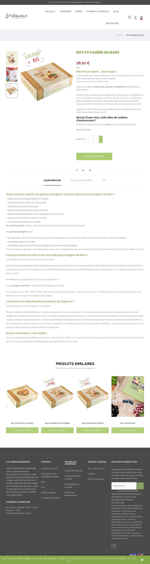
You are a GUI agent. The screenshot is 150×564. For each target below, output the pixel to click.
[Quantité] (93, 139)
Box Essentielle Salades (22, 423)
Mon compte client (96, 480)
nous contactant (134, 526)
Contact (91, 475)
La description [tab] (52, 180)
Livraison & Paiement (50, 499)
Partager (76, 170)
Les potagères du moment (72, 486)
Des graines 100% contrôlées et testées (50, 476)
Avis (104, 180)
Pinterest (90, 170)
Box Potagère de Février (92, 423)
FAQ (43, 488)
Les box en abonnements (71, 494)
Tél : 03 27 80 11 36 (96, 470)
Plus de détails (83, 130)
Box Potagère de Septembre (57, 423)
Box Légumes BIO (127, 423)
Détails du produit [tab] (81, 180)
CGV (43, 483)
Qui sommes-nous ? (49, 470)
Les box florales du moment (73, 478)
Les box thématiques (74, 472)
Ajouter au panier (94, 156)
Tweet (83, 170)
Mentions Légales (48, 494)
